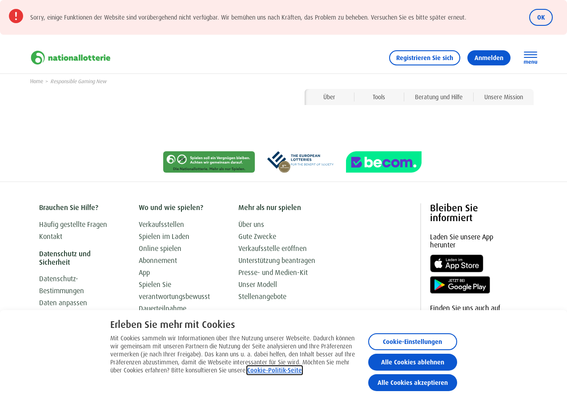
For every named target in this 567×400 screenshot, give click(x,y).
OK (541, 17)
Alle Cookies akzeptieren (413, 383)
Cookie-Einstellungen (412, 342)
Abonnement (158, 260)
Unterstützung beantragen (276, 260)
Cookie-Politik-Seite (274, 370)
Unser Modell (257, 284)
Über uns (251, 224)
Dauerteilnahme (162, 308)
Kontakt (50, 236)
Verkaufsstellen (161, 224)
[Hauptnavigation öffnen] (530, 58)
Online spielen (160, 248)
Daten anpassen (63, 302)
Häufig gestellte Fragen (73, 224)
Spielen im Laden (164, 236)
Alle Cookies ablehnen (412, 362)
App (144, 272)
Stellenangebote (262, 296)
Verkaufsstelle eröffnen (272, 248)
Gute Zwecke (257, 236)
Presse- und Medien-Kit (273, 272)
